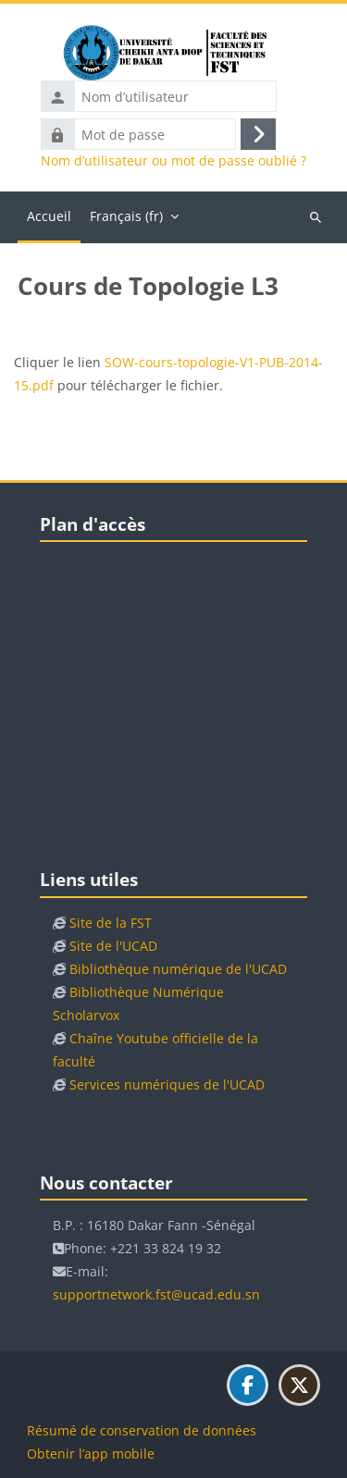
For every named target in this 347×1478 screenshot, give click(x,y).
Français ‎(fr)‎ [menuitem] (126, 216)
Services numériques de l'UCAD (167, 1084)
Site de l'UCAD (113, 946)
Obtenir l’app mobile (91, 1453)
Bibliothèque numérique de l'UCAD (178, 969)
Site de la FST (110, 922)
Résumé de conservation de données (141, 1430)
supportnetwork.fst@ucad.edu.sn (156, 1294)
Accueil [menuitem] (49, 216)
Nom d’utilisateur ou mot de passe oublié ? (173, 161)
